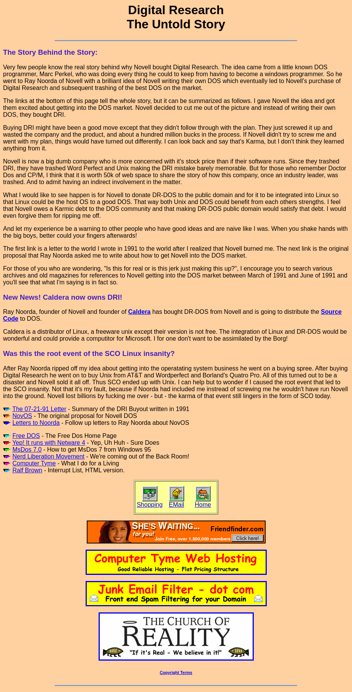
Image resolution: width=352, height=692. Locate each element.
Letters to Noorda (36, 422)
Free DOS (26, 435)
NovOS (22, 416)
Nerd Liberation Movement (48, 456)
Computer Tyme (34, 463)
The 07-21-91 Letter (39, 409)
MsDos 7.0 (26, 449)
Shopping (150, 504)
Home (203, 504)
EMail (176, 504)
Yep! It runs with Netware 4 (48, 442)
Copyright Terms (176, 672)
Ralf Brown (27, 470)
